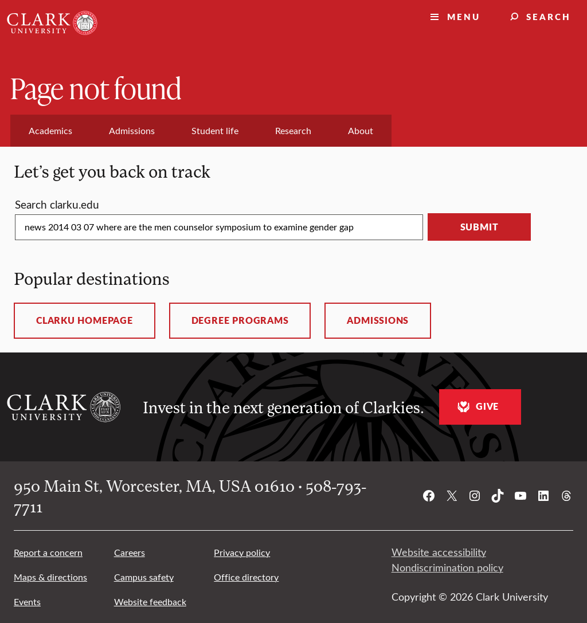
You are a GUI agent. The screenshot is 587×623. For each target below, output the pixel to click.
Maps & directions (50, 577)
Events (27, 601)
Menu (463, 16)
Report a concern (48, 552)
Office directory (246, 577)
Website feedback (150, 601)
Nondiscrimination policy (447, 567)
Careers (129, 552)
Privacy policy (242, 552)
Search (548, 16)
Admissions (378, 320)
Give (477, 407)
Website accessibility (439, 552)
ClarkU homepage (84, 320)
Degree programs (240, 320)
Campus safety (144, 577)
